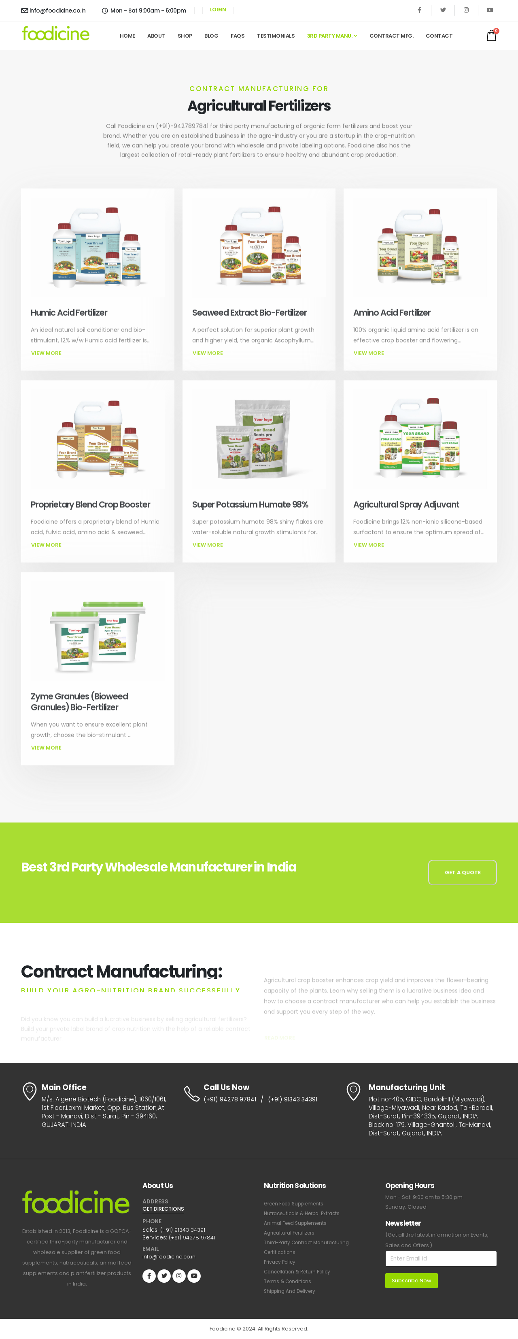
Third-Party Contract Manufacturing (310, 1242)
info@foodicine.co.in (53, 10)
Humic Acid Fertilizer (69, 328)
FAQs (237, 36)
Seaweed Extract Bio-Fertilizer (249, 328)
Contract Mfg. (391, 36)
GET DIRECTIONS (165, 1209)
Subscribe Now (411, 1280)
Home (127, 36)
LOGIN (218, 9)
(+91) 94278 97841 (230, 1100)
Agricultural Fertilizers (291, 1232)
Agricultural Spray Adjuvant (406, 520)
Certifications (281, 1252)
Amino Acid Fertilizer (392, 328)
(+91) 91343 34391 (295, 1100)
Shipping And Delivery (292, 1291)
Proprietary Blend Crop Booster (90, 520)
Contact (439, 36)
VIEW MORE (51, 369)
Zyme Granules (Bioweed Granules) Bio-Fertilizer (79, 717)
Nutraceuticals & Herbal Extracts (305, 1213)
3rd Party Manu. (329, 36)
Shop (185, 36)
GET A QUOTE (463, 872)
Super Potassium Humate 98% (250, 520)
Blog (211, 36)
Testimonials (276, 36)
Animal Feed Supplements (298, 1223)
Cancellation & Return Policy (300, 1271)
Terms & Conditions (289, 1281)
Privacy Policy (281, 1261)
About (156, 36)
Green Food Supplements (297, 1203)
